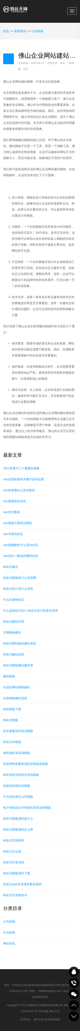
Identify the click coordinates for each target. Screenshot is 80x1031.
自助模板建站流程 (15, 698)
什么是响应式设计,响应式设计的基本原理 (30, 610)
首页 (6, 31)
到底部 (74, 1016)
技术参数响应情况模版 (18, 731)
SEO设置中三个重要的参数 (21, 468)
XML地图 (43, 1011)
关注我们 (74, 994)
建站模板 (9, 676)
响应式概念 (10, 567)
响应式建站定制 (13, 654)
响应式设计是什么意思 (18, 588)
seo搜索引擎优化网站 (17, 523)
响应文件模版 (12, 742)
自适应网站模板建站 (16, 687)
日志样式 (8, 58)
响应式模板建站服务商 (18, 665)
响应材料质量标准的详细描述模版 (25, 764)
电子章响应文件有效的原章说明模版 (27, 807)
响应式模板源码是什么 (18, 818)
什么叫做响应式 (13, 599)
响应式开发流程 (13, 862)
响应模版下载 (12, 709)
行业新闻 (37, 31)
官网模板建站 (12, 632)
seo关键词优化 (13, 534)
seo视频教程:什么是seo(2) (20, 545)
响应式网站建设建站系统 (19, 643)
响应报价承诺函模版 (16, 753)
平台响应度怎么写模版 (18, 796)
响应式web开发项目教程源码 (22, 884)
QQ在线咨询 (74, 972)
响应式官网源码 (13, 840)
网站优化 (9, 943)
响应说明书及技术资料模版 (21, 774)
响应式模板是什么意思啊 (19, 577)
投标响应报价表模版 (16, 785)
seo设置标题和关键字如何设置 (23, 479)
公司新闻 (9, 921)
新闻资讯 (20, 31)
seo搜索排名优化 (14, 501)
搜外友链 (39, 1019)
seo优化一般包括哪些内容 (20, 556)
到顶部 (74, 1005)
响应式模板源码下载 (16, 873)
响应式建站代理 (13, 621)
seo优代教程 (11, 512)
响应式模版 (10, 720)
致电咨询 (74, 983)
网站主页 (54, 1011)
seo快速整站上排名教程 (19, 490)
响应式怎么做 (12, 851)
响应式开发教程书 (15, 895)
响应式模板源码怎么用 (18, 829)
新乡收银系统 (52, 1019)
